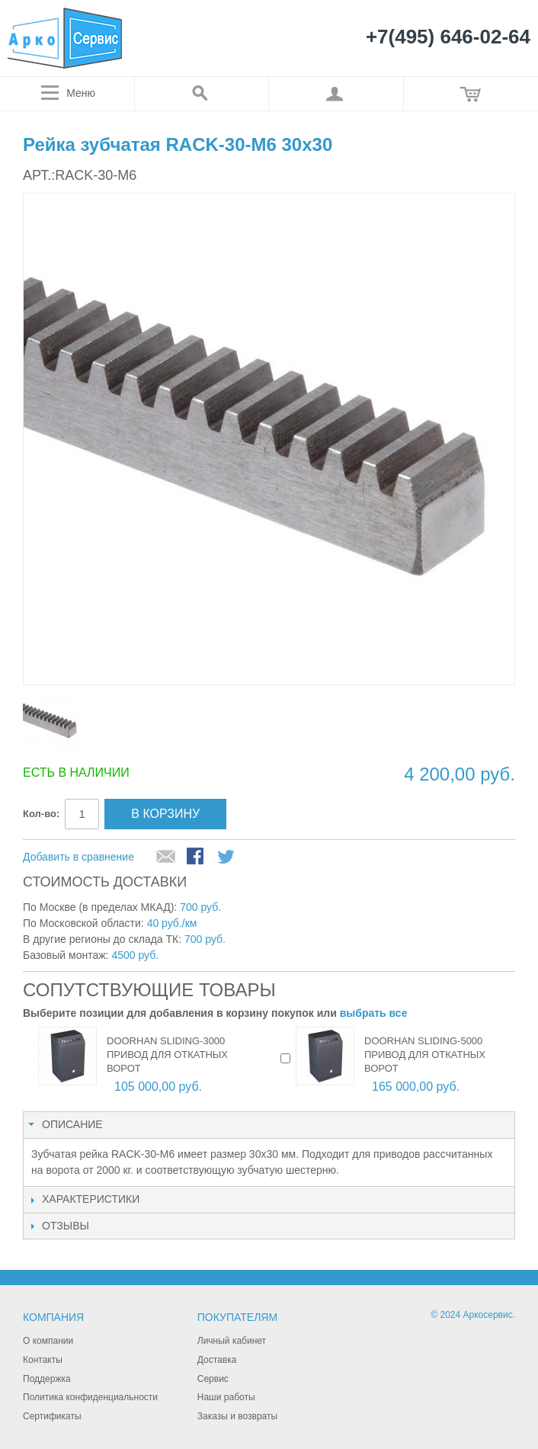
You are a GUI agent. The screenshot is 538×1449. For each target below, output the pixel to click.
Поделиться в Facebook (197, 857)
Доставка (217, 1359)
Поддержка (47, 1379)
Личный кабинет (231, 1340)
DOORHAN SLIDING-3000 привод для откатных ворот (167, 1054)
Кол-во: (41, 813)
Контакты (42, 1359)
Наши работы (226, 1397)
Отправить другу (166, 857)
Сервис (213, 1379)
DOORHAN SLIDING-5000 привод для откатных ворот (424, 1054)
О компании (48, 1340)
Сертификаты (52, 1416)
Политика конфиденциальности (90, 1397)
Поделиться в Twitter (227, 857)
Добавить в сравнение (78, 857)
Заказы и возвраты (237, 1416)
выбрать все (374, 1013)
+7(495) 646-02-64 (448, 37)
